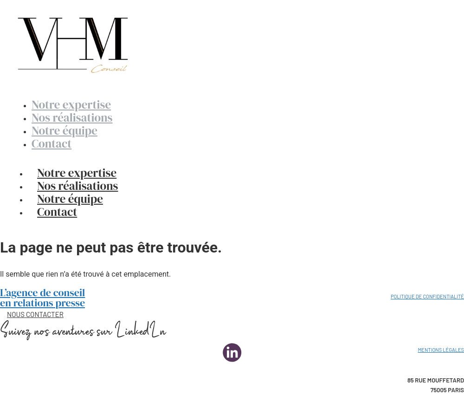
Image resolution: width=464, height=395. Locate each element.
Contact (57, 212)
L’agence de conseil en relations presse (42, 297)
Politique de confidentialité (427, 296)
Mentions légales (441, 350)
